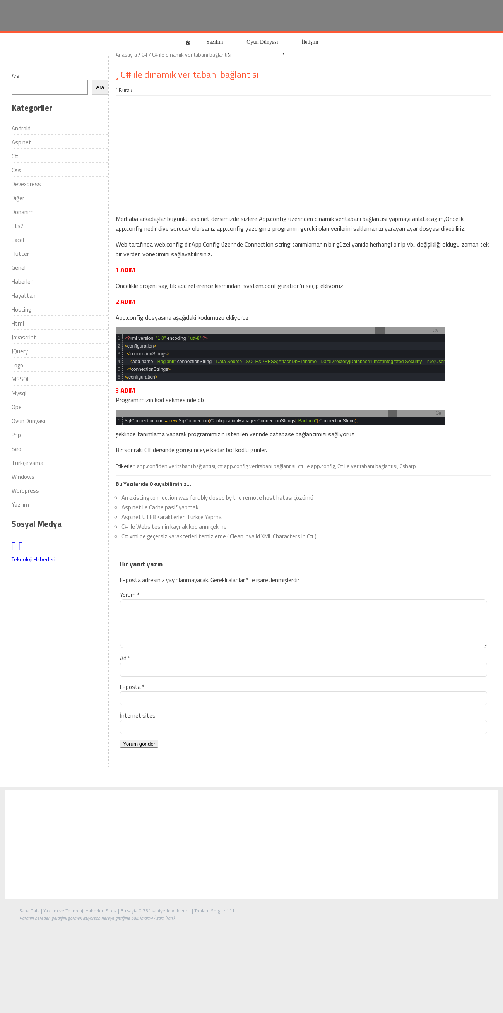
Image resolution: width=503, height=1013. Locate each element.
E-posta (132, 696)
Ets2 (18, 225)
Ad (125, 667)
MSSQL (21, 379)
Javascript (24, 337)
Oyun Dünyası (266, 45)
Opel (17, 407)
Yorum (129, 594)
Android (21, 128)
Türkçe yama (27, 462)
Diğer (18, 198)
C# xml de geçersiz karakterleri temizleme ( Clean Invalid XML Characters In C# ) (219, 536)
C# (15, 156)
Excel (18, 239)
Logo (17, 365)
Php (16, 434)
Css (16, 170)
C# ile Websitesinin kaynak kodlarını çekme (174, 526)
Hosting (21, 309)
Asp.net (21, 142)
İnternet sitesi (138, 724)
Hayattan (24, 295)
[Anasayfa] (187, 42)
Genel (19, 267)
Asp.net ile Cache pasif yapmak (159, 507)
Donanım (23, 211)
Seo (16, 448)
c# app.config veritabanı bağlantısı (256, 466)
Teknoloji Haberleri (33, 559)
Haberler (22, 281)
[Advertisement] (303, 153)
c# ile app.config (316, 466)
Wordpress (25, 490)
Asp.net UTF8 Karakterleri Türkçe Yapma (171, 516)
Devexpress (26, 184)
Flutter (20, 253)
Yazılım (218, 45)
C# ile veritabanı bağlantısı (367, 466)
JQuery (20, 351)
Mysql (19, 393)
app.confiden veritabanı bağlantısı (176, 466)
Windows (23, 476)
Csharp (408, 466)
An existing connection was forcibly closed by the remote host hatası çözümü (217, 497)
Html (18, 323)
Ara (15, 76)
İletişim (310, 42)
